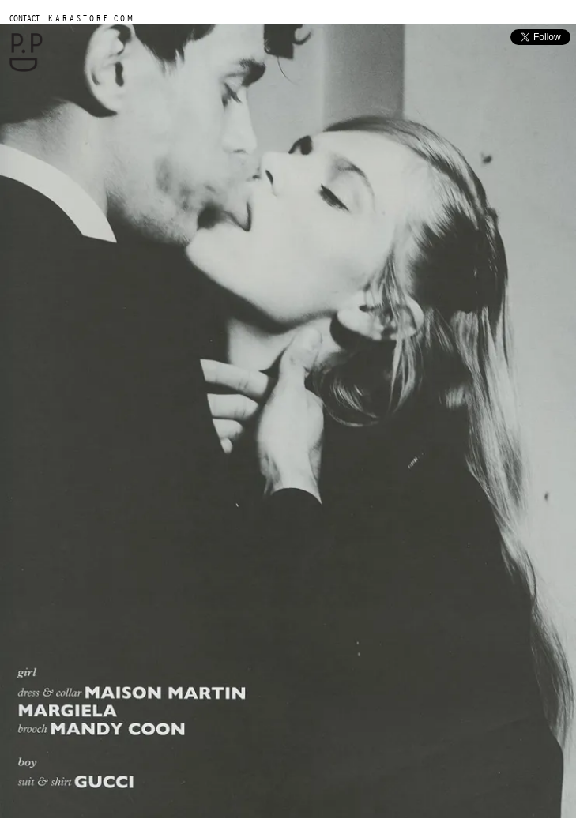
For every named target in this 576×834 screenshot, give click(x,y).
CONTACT (24, 18)
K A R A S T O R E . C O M (89, 18)
